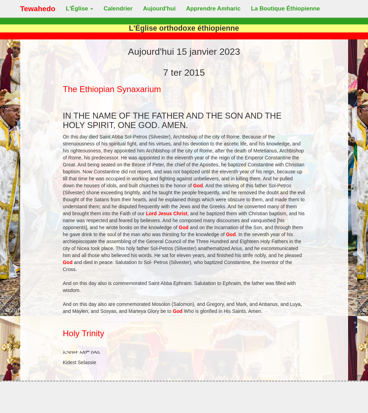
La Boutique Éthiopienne (285, 8)
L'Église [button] (79, 8)
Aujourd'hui (159, 8)
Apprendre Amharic (213, 8)
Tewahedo (37, 9)
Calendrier (118, 8)
